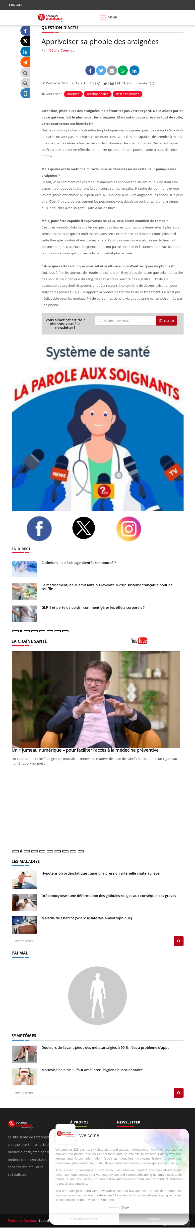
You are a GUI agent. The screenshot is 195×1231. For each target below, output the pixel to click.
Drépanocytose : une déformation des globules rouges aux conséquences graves (109, 895)
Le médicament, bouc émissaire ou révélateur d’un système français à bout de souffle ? (107, 586)
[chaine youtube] (157, 642)
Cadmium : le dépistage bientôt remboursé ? (79, 562)
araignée (73, 93)
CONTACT (16, 5)
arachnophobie (97, 93)
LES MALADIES (25, 861)
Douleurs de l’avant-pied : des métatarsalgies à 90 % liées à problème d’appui (106, 1046)
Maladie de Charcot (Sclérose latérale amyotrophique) (87, 917)
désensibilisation (127, 93)
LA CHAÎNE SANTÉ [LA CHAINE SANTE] (28, 640)
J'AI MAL (19, 952)
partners (85, 1149)
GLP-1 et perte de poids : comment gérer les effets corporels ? (93, 607)
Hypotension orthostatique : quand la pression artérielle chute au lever (101, 872)
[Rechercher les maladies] (179, 940)
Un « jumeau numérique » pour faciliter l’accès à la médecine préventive (85, 750)
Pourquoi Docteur (22, 1219)
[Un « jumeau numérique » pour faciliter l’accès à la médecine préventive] (98, 699)
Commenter (141, 82)
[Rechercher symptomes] (179, 1091)
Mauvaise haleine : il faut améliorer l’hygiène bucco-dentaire (92, 1068)
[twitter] (90, 527)
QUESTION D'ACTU (58, 27)
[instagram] (135, 528)
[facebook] (45, 528)
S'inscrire (166, 320)
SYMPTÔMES (23, 1034)
